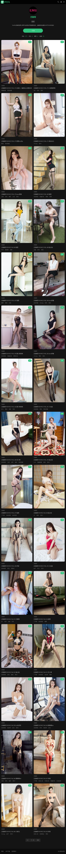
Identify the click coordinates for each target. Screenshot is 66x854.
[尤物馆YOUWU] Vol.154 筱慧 (42, 619)
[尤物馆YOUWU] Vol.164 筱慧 (9, 247)
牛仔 (2, 249)
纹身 (38, 90)
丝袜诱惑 (36, 196)
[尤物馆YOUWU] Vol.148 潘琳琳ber (11, 778)
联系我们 (14, 851)
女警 (12, 462)
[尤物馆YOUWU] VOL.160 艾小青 (10, 460)
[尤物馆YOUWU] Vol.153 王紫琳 (10, 619)
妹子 (35, 568)
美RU (40, 143)
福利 (16, 462)
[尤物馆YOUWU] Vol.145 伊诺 (42, 831)
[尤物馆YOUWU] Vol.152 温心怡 (10, 672)
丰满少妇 (47, 781)
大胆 (8, 462)
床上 (38, 568)
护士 (2, 409)
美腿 (11, 249)
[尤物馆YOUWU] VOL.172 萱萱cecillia (12, 141)
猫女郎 (45, 727)
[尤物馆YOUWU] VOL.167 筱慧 (10, 300)
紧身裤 (6, 249)
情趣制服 (3, 90)
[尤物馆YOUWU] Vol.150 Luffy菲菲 (11, 725)
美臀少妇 (15, 356)
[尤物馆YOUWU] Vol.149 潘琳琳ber (44, 725)
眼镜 (2, 143)
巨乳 (6, 196)
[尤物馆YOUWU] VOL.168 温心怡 (43, 247)
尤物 (2, 196)
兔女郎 (46, 674)
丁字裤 (3, 515)
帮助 (2, 851)
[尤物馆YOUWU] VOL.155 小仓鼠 (43, 566)
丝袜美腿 (36, 303)
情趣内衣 (42, 196)
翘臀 (2, 303)
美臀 (50, 196)
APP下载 (7, 851)
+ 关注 (33, 30)
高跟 (10, 409)
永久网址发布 (61, 851)
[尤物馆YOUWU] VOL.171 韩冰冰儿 (44, 141)
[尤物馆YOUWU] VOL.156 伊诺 (10, 566)
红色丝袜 (59, 781)
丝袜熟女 (42, 834)
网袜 (47, 196)
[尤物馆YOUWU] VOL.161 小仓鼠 (43, 406)
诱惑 (42, 249)
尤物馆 (3, 85)
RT (34, 515)
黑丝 (42, 90)
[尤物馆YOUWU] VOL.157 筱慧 (10, 513)
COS (35, 462)
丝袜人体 (41, 781)
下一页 (32, 840)
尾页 (38, 840)
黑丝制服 (9, 90)
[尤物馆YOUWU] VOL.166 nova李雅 (44, 300)
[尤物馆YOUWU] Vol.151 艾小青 (43, 672)
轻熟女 (12, 568)
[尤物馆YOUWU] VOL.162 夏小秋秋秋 (12, 406)
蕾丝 (17, 196)
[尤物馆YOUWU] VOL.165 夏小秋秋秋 (12, 353)
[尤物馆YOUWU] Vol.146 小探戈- (10, 831)
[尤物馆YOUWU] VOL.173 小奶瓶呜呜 (44, 88)
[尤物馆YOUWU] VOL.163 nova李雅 (44, 353)
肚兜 (42, 568)
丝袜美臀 (8, 515)
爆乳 (10, 196)
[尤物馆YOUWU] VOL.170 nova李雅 (11, 194)
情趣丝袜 (9, 356)
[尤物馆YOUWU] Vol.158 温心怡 (43, 513)
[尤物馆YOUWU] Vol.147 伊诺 (42, 778)
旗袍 (12, 674)
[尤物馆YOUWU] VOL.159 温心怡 (43, 460)
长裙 (10, 303)
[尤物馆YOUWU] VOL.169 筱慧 (43, 194)
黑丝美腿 (45, 409)
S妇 (34, 90)
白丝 (14, 196)
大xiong (35, 143)
